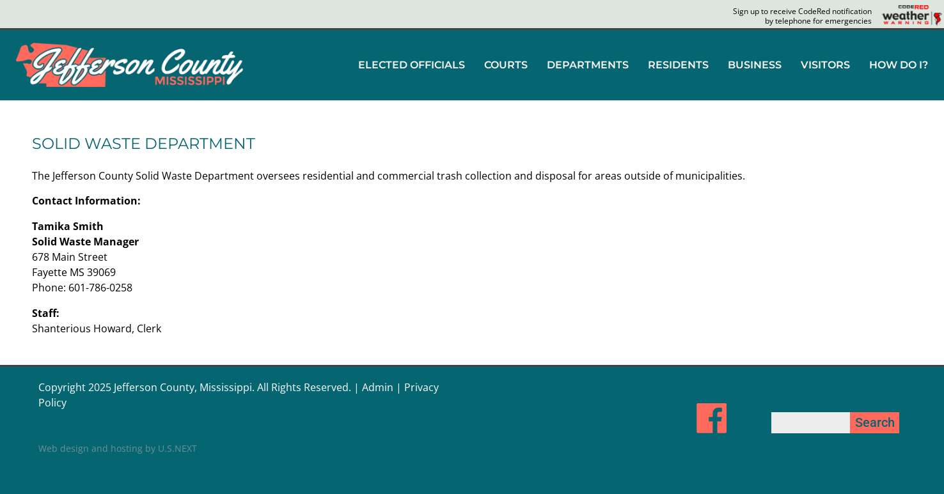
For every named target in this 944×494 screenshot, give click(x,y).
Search (875, 422)
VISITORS (825, 65)
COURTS (506, 65)
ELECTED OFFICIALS (411, 65)
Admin (377, 387)
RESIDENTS (678, 65)
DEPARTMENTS (588, 65)
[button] (412, 65)
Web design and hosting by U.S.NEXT (117, 448)
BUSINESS (755, 65)
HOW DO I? (898, 65)
